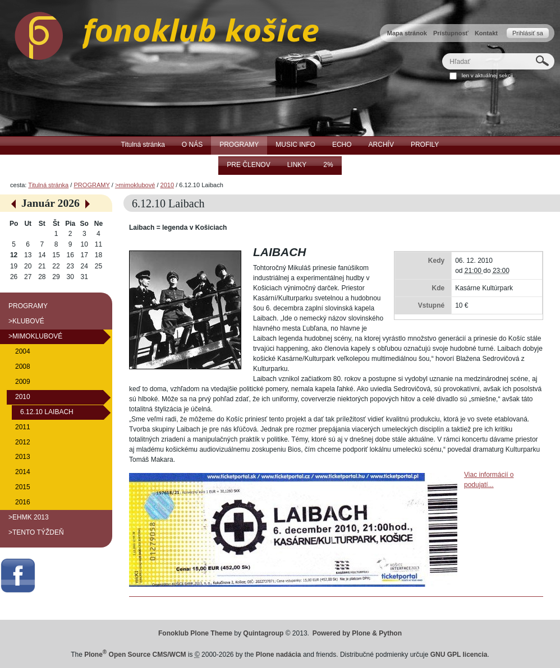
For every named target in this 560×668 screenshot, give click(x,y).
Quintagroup (263, 633)
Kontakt (486, 33)
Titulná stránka (48, 185)
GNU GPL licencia (459, 654)
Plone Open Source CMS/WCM (135, 654)
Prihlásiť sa (527, 33)
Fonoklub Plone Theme (195, 633)
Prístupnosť (451, 33)
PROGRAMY (91, 185)
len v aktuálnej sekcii (487, 75)
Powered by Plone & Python (357, 633)
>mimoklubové (135, 185)
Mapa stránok (407, 33)
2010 (167, 185)
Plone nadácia (278, 654)
